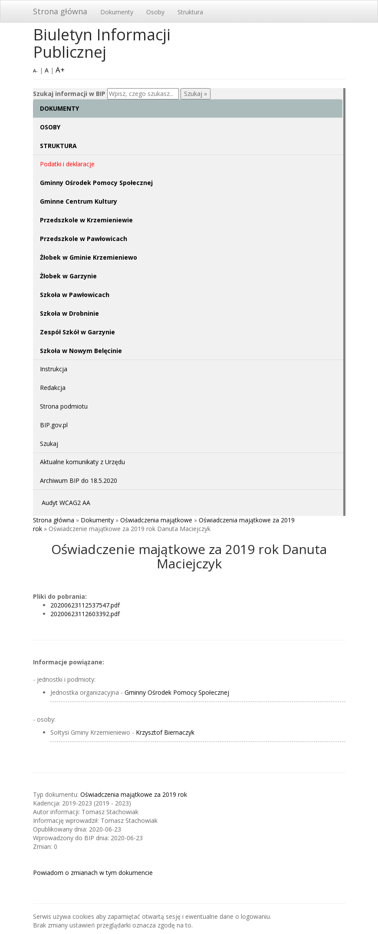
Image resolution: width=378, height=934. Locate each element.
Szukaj (49, 443)
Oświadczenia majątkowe (156, 520)
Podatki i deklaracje (67, 164)
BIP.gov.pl (54, 425)
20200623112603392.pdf (85, 614)
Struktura (190, 12)
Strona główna (60, 11)
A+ (60, 70)
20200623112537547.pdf (85, 605)
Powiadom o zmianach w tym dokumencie (93, 872)
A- (35, 70)
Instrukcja (53, 369)
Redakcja (53, 387)
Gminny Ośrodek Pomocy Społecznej (177, 692)
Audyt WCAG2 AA (66, 502)
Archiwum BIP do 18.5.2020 (78, 480)
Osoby (155, 12)
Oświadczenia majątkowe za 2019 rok (133, 794)
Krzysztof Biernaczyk (165, 732)
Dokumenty (116, 12)
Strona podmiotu (64, 406)
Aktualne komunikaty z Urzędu (82, 462)
